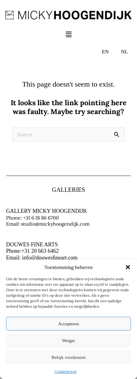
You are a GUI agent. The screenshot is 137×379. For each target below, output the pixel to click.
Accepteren (68, 323)
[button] (128, 267)
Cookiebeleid (65, 371)
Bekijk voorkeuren (68, 357)
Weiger (68, 340)
